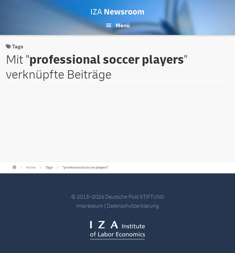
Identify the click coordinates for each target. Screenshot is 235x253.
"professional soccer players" (85, 167)
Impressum (89, 205)
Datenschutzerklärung (133, 205)
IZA (117, 230)
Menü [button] (123, 25)
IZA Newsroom (117, 12)
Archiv (31, 167)
